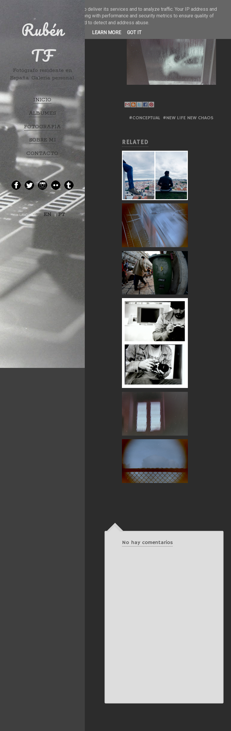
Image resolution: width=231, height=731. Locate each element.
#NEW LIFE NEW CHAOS (188, 118)
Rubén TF (42, 42)
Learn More (106, 32)
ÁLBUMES (42, 113)
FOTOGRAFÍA (42, 126)
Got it (134, 32)
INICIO (42, 99)
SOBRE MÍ (42, 140)
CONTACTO (42, 153)
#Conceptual (144, 118)
